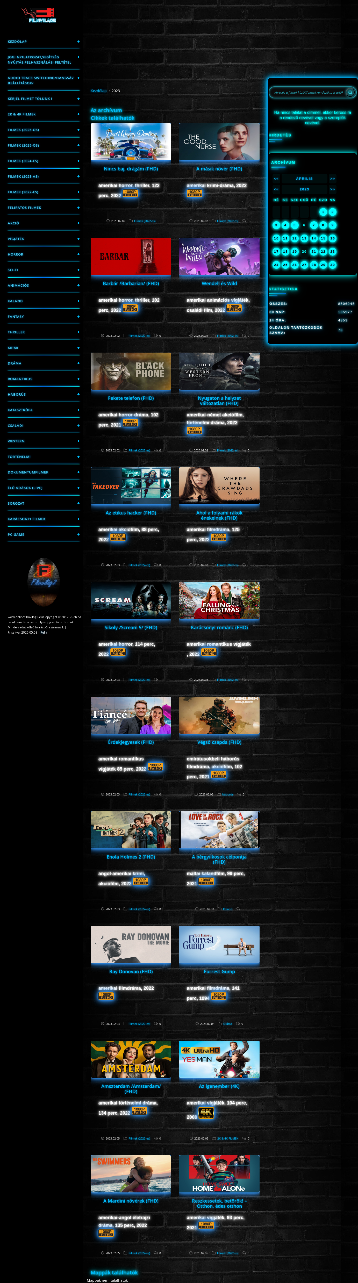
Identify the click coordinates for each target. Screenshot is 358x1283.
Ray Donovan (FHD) (131, 971)
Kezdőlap (17, 41)
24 (276, 265)
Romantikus (20, 378)
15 (323, 238)
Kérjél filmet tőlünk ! (30, 98)
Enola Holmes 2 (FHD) (131, 856)
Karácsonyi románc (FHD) (219, 627)
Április (304, 179)
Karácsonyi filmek (27, 519)
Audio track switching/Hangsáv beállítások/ (41, 80)
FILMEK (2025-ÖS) (23, 145)
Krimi (13, 347)
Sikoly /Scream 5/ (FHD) (131, 627)
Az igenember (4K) (219, 1086)
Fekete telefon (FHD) (131, 398)
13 (304, 238)
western (16, 441)
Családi (16, 425)
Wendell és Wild (219, 283)
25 (285, 265)
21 (314, 251)
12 (294, 238)
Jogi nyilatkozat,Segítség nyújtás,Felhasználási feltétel (39, 60)
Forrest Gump (219, 971)
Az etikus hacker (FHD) (131, 512)
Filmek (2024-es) (23, 161)
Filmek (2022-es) (23, 192)
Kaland (15, 301)
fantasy (16, 316)
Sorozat (16, 503)
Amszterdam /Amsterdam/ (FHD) (131, 1088)
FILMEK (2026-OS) (23, 129)
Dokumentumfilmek (28, 472)
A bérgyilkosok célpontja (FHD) (219, 859)
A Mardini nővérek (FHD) (131, 1200)
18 (285, 251)
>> (332, 179)
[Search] (350, 92)
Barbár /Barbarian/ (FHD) (131, 283)
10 (276, 238)
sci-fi (13, 269)
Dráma (15, 363)
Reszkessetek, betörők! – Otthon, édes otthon (219, 1203)
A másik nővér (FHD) (219, 168)
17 (276, 251)
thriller (16, 332)
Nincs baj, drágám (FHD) (131, 168)
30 (332, 265)
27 (304, 265)
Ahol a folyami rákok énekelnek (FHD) (219, 515)
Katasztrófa (20, 410)
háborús (17, 394)
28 (314, 265)
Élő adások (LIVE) (25, 487)
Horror (15, 254)
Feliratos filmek (24, 207)
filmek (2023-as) (23, 176)
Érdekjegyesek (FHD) (131, 742)
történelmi (19, 456)
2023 (304, 189)
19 (294, 251)
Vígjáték (16, 238)
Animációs (18, 285)
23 (332, 251)
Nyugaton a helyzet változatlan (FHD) (219, 400)
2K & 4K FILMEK (22, 114)
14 (314, 238)
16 (332, 238)
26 (294, 265)
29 (323, 265)
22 (323, 251)
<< (276, 179)
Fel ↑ (44, 632)
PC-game (16, 534)
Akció (13, 223)
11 (285, 238)
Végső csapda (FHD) (219, 742)
